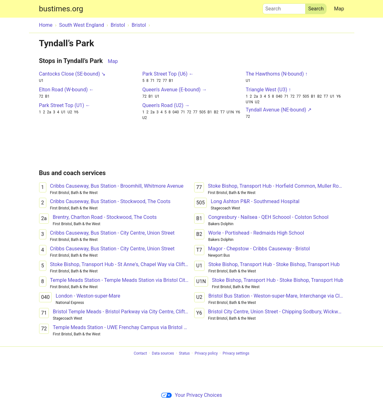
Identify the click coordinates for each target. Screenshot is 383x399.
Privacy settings (236, 353)
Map (339, 9)
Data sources (163, 353)
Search (284, 7)
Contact (140, 353)
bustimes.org (61, 8)
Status (184, 353)
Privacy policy (206, 353)
